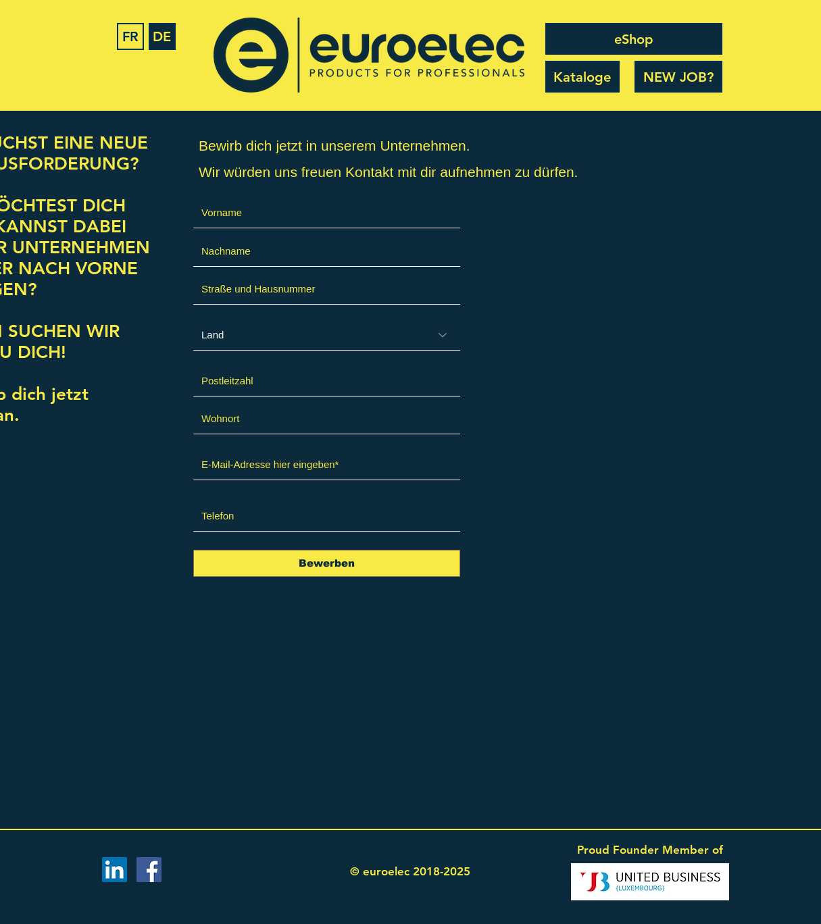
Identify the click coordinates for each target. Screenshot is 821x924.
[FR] (130, 36)
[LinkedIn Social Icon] (114, 869)
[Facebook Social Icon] (148, 869)
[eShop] (633, 39)
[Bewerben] (326, 563)
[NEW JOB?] (678, 77)
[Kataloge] (582, 77)
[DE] (162, 36)
